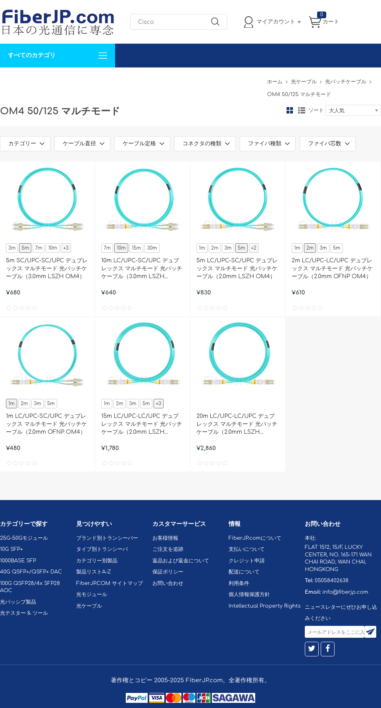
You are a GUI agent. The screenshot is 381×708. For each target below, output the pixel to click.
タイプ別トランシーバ (102, 549)
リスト (301, 110)
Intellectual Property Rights (264, 606)
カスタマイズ (47, 79)
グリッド (289, 110)
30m (152, 248)
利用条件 (239, 583)
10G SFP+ (11, 549)
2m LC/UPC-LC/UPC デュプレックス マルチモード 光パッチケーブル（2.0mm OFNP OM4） (332, 268)
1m (202, 248)
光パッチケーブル (345, 82)
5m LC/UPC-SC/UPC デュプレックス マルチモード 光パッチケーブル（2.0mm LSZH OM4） (237, 268)
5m (25, 248)
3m (11, 248)
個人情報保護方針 (249, 594)
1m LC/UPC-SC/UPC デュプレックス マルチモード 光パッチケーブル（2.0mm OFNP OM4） (46, 424)
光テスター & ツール (24, 613)
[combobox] (353, 110)
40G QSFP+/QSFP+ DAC (31, 572)
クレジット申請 (247, 561)
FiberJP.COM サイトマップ (109, 583)
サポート (85, 79)
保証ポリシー (167, 572)
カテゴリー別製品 (96, 561)
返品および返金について (180, 561)
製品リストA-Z (93, 572)
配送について (244, 572)
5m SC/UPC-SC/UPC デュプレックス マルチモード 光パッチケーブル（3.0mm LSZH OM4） (47, 268)
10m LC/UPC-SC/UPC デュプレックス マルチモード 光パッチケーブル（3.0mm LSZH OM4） (141, 269)
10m (52, 248)
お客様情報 (165, 538)
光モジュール (91, 594)
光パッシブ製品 (18, 602)
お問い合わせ (122, 79)
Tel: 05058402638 (238, 79)
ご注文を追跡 (167, 549)
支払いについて (247, 549)
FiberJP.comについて (177, 79)
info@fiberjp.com (345, 592)
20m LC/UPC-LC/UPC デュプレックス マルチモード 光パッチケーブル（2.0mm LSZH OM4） (236, 424)
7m (38, 248)
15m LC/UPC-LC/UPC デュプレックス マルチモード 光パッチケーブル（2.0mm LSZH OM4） (141, 424)
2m (214, 248)
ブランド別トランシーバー (107, 538)
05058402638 (331, 580)
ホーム (275, 82)
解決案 (13, 79)
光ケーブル (304, 82)
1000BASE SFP (18, 561)
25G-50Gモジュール (24, 538)
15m (136, 248)
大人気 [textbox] (336, 111)
